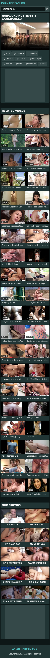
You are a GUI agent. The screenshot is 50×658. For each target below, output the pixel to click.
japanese (20, 54)
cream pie (36, 59)
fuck (43, 64)
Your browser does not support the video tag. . (25, 36)
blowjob (9, 64)
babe (20, 64)
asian (8, 54)
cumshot (9, 59)
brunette (33, 54)
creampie (32, 64)
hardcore (23, 59)
